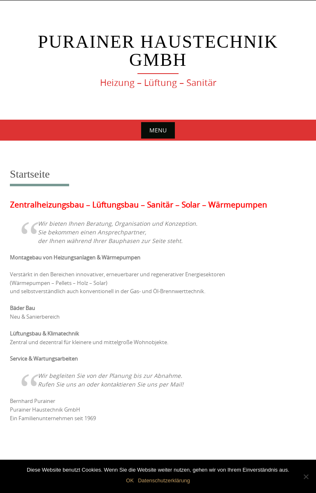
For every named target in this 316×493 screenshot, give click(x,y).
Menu (158, 130)
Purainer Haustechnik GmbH (158, 51)
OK (130, 480)
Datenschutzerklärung (164, 480)
